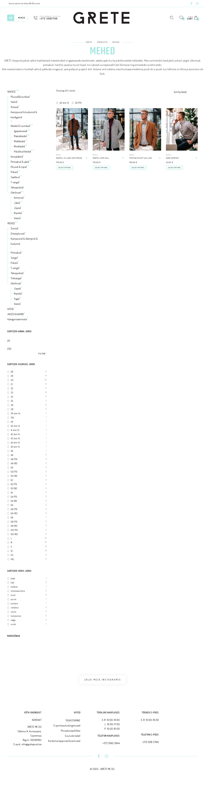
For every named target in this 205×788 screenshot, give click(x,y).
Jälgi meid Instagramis (102, 683)
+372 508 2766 (150, 749)
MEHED (58, 155)
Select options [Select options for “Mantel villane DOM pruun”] (64, 167)
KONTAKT (37, 727)
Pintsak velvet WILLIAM (140, 158)
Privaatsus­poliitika (70, 737)
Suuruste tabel (72, 743)
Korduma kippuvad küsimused (64, 748)
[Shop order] (186, 92)
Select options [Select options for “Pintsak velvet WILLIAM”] (138, 167)
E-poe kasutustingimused (67, 732)
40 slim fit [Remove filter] (64, 102)
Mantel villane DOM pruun (69, 158)
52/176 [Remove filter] (78, 102)
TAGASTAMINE (73, 727)
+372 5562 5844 (111, 750)
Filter (42, 354)
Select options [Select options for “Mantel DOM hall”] (101, 167)
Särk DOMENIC (172, 158)
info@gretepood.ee (32, 751)
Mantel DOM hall (101, 158)
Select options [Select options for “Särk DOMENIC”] (174, 167)
